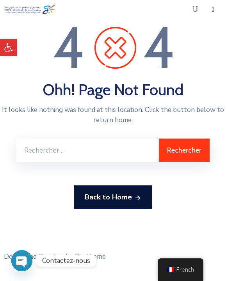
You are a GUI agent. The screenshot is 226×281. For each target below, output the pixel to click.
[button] (8, 47)
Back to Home (113, 197)
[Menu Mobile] (213, 9)
